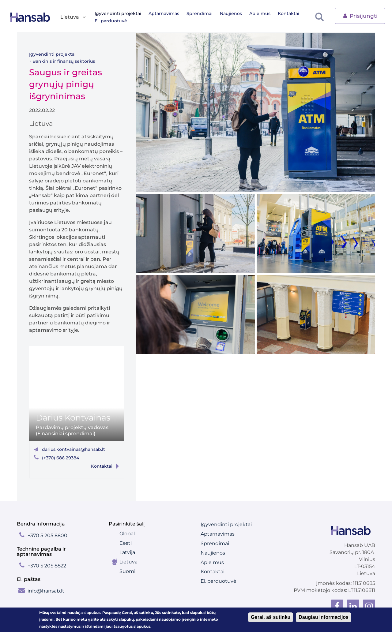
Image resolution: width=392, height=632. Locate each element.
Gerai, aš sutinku (270, 617)
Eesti (125, 543)
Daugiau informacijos (324, 617)
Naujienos (231, 13)
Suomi (127, 571)
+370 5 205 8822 (47, 566)
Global (127, 534)
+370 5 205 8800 (47, 535)
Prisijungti (360, 15)
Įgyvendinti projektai (118, 13)
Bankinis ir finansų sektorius (63, 61)
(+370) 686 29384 (60, 458)
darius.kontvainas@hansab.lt (73, 449)
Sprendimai (200, 13)
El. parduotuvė (111, 21)
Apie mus (259, 13)
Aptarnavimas (164, 13)
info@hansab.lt (46, 591)
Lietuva (128, 562)
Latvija (127, 552)
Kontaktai (288, 13)
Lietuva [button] (73, 17)
